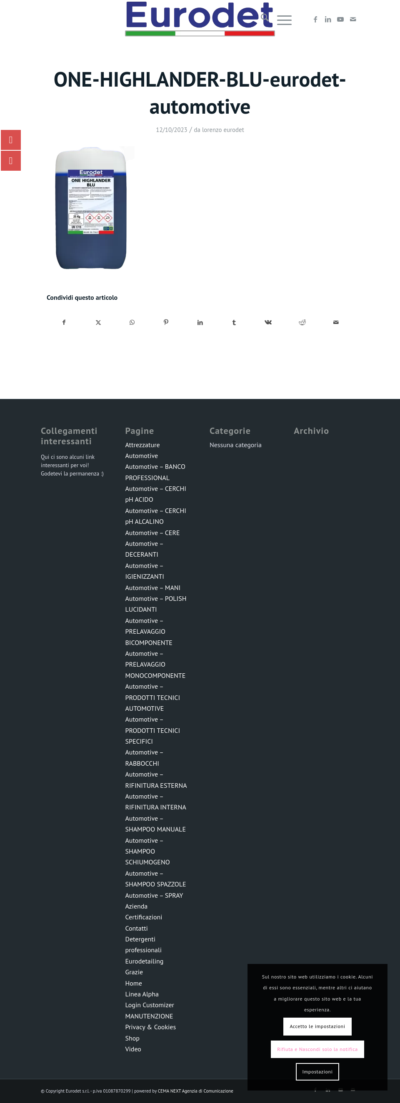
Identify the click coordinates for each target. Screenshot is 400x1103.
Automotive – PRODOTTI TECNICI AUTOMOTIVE (152, 697)
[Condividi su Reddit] (302, 322)
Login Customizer (149, 1005)
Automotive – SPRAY (154, 895)
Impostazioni (317, 1071)
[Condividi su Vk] (268, 322)
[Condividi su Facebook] (64, 322)
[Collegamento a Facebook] (315, 19)
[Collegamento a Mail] (353, 19)
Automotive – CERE (152, 532)
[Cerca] (260, 19)
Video (133, 1049)
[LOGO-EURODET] (200, 19)
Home (133, 983)
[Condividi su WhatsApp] (132, 322)
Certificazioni (143, 917)
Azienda (136, 906)
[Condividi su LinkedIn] (200, 322)
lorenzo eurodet (223, 130)
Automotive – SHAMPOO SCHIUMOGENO (147, 851)
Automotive (141, 455)
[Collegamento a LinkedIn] (328, 19)
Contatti (136, 928)
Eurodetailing (144, 961)
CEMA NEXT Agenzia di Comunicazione (195, 1091)
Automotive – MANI (152, 587)
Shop (132, 1038)
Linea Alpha (142, 994)
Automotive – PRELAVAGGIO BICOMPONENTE (148, 631)
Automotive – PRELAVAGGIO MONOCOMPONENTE (155, 664)
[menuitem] (260, 19)
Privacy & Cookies (150, 1027)
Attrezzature (142, 445)
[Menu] (280, 19)
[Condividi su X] (98, 322)
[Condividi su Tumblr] (234, 322)
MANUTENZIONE (149, 1016)
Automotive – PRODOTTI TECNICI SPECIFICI (152, 730)
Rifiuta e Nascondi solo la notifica (317, 1049)
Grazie (134, 972)
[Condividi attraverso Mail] (336, 322)
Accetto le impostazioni (317, 1026)
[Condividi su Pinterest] (166, 322)
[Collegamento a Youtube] (340, 19)
